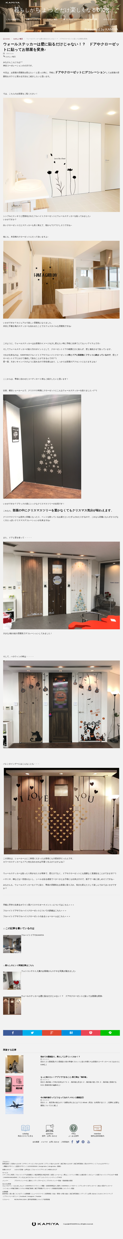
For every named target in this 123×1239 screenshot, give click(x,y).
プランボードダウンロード (87, 1186)
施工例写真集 (78, 1164)
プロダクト (6, 1162)
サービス (5, 1173)
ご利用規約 (65, 1142)
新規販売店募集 (57, 1188)
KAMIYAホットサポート (69, 1186)
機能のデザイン (9, 1166)
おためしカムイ (19, 1186)
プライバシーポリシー (11, 1196)
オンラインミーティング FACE (52, 1177)
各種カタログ (6, 1169)
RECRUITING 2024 (20, 1199)
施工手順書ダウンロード (43, 1188)
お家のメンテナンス (33, 19)
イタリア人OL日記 (90, 19)
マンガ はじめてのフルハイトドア (30, 1177)
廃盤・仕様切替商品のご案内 (51, 1186)
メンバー (5, 1180)
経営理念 (5, 1194)
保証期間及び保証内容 (42, 1175)
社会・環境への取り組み (60, 1194)
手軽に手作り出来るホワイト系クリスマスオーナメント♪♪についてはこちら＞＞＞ (38, 905)
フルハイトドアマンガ (39, 1169)
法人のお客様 (6, 1184)
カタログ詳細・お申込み (22, 1169)
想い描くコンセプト (16, 1194)
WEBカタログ (52, 1169)
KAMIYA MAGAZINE (10, 1177)
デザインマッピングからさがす (33, 1164)
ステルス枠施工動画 (26, 1188)
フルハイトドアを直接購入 (24, 1175)
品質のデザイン (21, 1166)
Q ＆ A (100, 1194)
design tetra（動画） (55, 1166)
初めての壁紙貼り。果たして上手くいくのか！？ (60, 1056)
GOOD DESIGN (32, 1166)
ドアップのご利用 (8, 1175)
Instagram (31, 1196)
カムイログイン (7, 1186)
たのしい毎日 (52, 19)
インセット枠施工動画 (11, 1188)
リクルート (6, 1199)
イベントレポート (110, 19)
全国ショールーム (56, 1175)
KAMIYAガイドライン (33, 1186)
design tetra (43, 1166)
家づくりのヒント (70, 19)
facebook (23, 1196)
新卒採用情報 (32, 1199)
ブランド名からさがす (52, 1164)
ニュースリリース (37, 1194)
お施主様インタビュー (87, 1175)
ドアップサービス (39, 1180)
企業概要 (5, 1192)
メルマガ (44, 1142)
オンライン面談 (69, 1188)
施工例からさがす (67, 1164)
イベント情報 (74, 1175)
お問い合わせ (54, 1142)
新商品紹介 (6, 1164)
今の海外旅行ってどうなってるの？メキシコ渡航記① (62, 1097)
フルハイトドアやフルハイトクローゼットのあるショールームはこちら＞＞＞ (36, 916)
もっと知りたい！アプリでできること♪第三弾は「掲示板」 (64, 1077)
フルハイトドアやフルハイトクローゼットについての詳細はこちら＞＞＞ (35, 910)
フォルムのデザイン (102, 1164)
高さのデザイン (90, 1164)
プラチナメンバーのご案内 (23, 1180)
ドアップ (83, 1194)
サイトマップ (108, 1194)
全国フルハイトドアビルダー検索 (107, 1175)
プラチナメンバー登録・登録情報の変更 (60, 1180)
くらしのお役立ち (13, 19)
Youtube (38, 1196)
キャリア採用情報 (44, 1199)
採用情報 (48, 1194)
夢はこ (66, 1175)
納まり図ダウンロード (105, 1186)
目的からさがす (16, 1164)
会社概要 (36, 1142)
